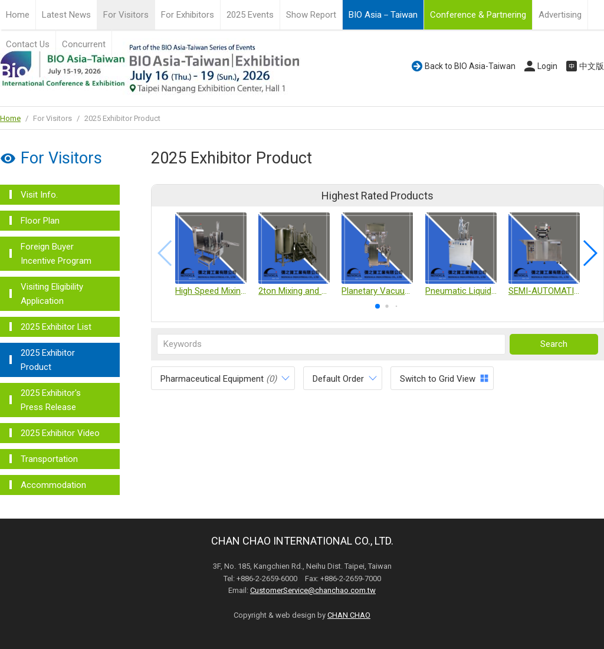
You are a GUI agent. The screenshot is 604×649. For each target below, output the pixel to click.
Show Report (311, 14)
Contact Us (28, 44)
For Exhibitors (187, 14)
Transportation (49, 459)
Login (547, 66)
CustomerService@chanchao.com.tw (313, 590)
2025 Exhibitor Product (48, 360)
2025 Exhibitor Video (60, 433)
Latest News (66, 14)
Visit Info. (39, 194)
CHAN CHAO (348, 615)
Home (17, 14)
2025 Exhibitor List (56, 327)
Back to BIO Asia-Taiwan (470, 66)
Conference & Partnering (478, 14)
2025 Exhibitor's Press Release (51, 400)
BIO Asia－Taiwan (383, 14)
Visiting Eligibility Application (52, 293)
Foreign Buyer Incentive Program (56, 253)
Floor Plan (40, 220)
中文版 (591, 66)
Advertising (560, 14)
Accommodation (53, 485)
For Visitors (126, 14)
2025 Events (250, 14)
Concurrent (84, 44)
